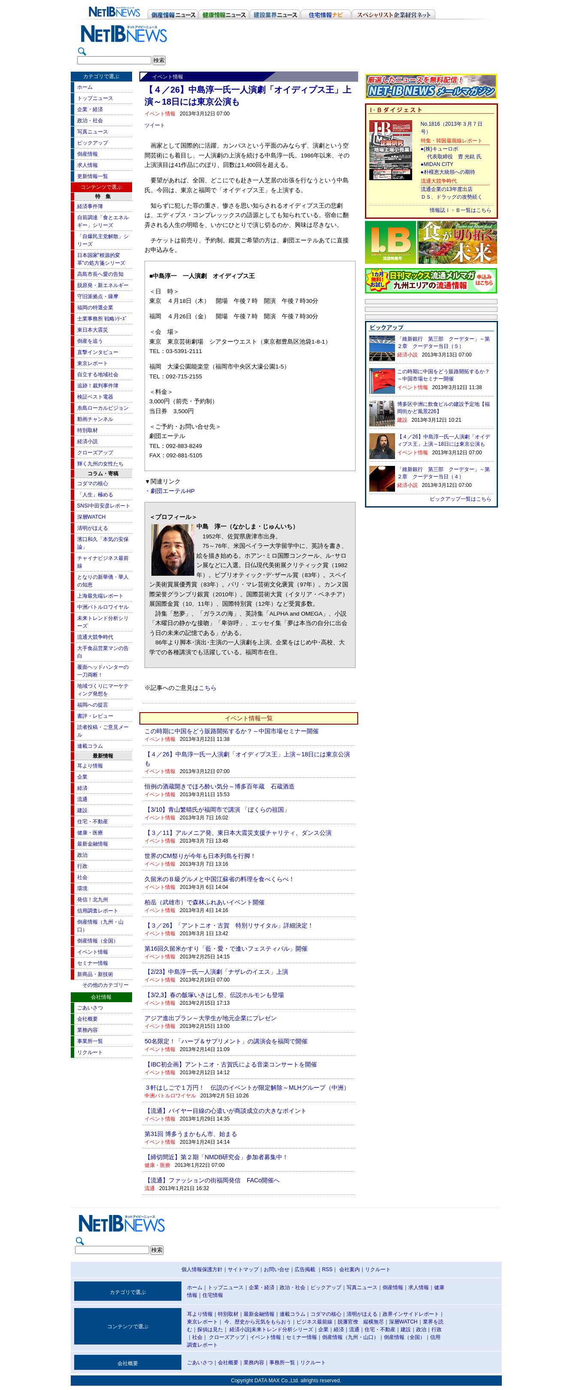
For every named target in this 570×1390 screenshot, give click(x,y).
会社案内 (349, 1269)
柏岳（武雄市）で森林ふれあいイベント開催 (205, 902)
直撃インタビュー (97, 352)
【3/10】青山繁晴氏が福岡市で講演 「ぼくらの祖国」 (217, 809)
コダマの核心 (92, 483)
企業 (82, 777)
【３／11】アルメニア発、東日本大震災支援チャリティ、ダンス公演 (238, 832)
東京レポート (92, 363)
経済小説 (87, 441)
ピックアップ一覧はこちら (461, 499)
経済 (82, 788)
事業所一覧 (90, 1041)
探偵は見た (210, 1330)
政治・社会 (90, 121)
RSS (327, 1269)
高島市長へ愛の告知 (100, 274)
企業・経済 (90, 109)
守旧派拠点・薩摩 (97, 296)
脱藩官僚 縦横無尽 (361, 1322)
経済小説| (240, 1330)
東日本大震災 (92, 330)
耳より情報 (90, 766)
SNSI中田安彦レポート (103, 506)
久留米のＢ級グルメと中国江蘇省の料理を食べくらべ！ (220, 879)
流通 (82, 799)
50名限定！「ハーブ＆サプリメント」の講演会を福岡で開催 (226, 1041)
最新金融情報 (92, 844)
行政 (82, 866)
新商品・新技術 (95, 974)
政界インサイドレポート (411, 1314)
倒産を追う (90, 341)
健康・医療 (90, 833)
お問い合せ (277, 1269)
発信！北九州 (92, 900)
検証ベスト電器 (95, 397)
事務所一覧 (282, 1363)
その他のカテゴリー (105, 985)
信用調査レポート (97, 911)
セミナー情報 (92, 963)
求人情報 (87, 165)
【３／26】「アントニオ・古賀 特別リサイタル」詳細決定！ (229, 925)
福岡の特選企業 (95, 308)
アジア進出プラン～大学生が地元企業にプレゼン (211, 1018)
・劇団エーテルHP (170, 491)
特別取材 (87, 430)
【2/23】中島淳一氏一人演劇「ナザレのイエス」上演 (216, 971)
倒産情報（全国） (97, 941)
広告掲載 (305, 1269)
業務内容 (87, 1030)
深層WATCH (91, 517)
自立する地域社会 (97, 375)
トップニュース (95, 98)
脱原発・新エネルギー (103, 285)
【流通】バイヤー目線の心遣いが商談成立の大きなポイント (226, 1110)
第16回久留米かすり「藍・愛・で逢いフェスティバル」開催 (226, 948)
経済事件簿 (90, 206)
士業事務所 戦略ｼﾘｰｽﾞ (102, 319)
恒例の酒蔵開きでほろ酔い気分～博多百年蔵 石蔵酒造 (220, 786)
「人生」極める (95, 495)
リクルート (90, 1052)
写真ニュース (92, 132)
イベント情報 (92, 952)
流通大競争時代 (95, 637)
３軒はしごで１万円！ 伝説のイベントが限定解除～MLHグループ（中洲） (247, 1087)
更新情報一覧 (92, 176)
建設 (82, 810)
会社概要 (87, 1019)
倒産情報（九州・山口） (350, 1337)
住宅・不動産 (92, 822)
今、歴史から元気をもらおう (257, 1322)
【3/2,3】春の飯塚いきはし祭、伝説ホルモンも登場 (214, 994)
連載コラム (90, 746)
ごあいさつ (90, 1008)
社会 (82, 877)
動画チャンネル (95, 419)
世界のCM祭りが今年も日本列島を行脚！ (200, 855)
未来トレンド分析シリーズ (282, 1330)
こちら (208, 688)
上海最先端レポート (100, 596)
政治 (82, 855)
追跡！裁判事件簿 (97, 386)
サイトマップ (243, 1269)
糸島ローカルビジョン (103, 408)
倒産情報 (87, 154)
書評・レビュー (95, 716)
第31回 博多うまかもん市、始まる (191, 1133)
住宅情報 (212, 1295)
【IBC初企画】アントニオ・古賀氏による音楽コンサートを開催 (231, 1064)
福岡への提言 (92, 705)
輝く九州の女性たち (100, 464)
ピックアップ (92, 143)
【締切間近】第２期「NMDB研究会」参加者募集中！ (216, 1157)
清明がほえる (92, 528)
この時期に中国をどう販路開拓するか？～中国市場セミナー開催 (232, 731)
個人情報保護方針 (202, 1269)
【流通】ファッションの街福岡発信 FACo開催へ (212, 1180)
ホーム (85, 87)
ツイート (155, 125)
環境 (82, 888)
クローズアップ (95, 453)
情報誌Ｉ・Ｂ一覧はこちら (461, 210)
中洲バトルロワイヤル (103, 607)
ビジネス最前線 (314, 1322)
